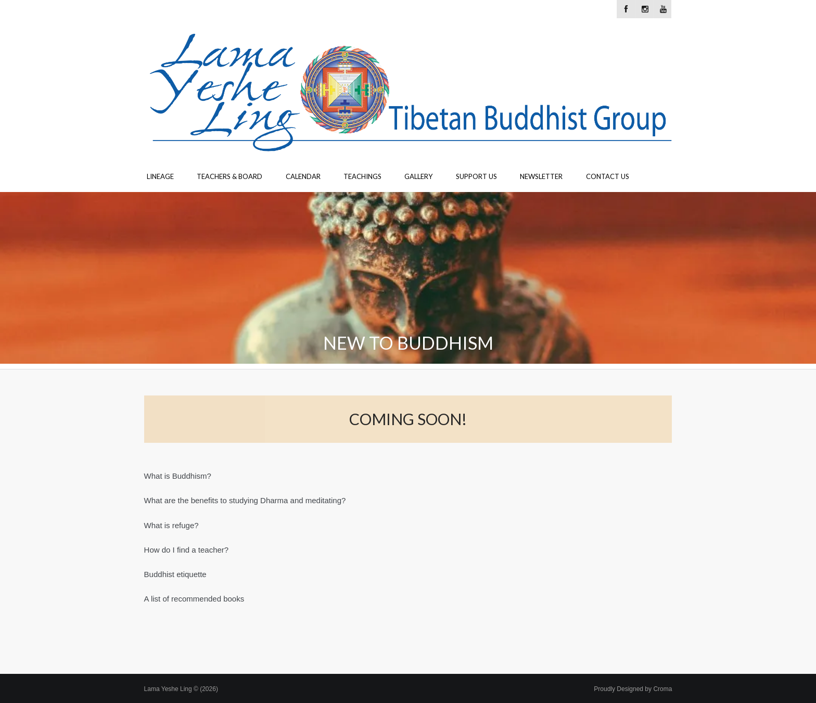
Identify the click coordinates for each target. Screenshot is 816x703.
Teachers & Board (229, 176)
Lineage (160, 176)
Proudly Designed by (633, 689)
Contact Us (607, 176)
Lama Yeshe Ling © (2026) (181, 689)
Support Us (476, 176)
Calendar (303, 176)
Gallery (418, 176)
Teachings (362, 176)
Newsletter (541, 176)
